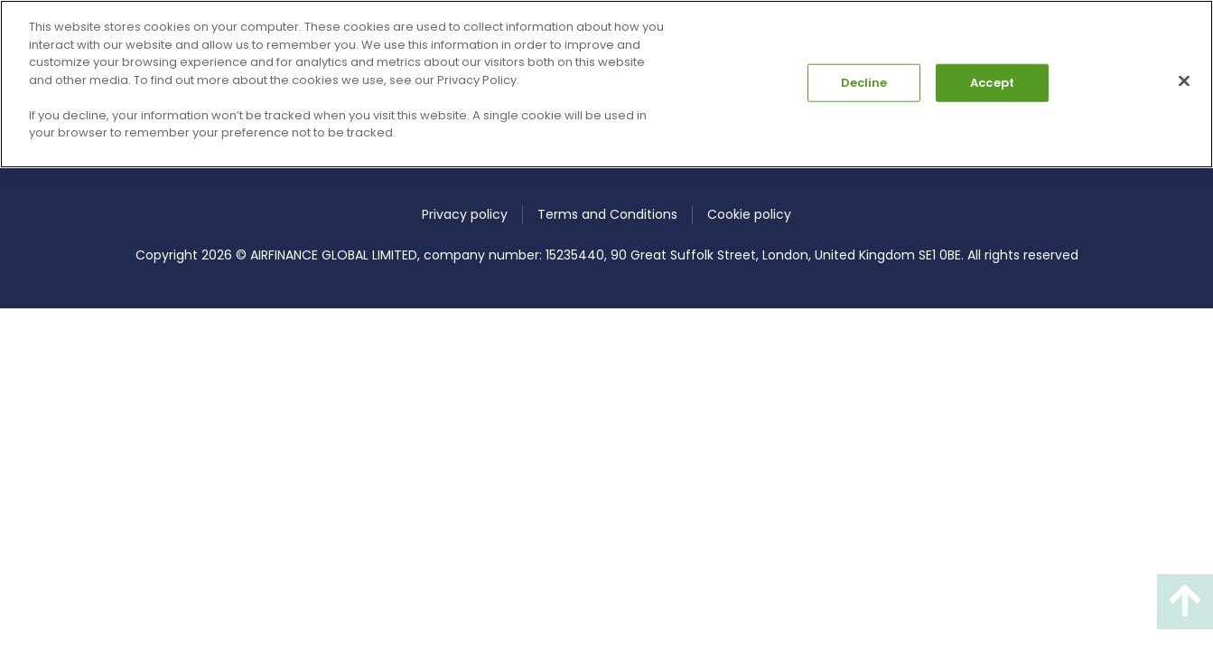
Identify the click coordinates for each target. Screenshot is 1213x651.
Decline (864, 82)
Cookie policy (749, 214)
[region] (606, 84)
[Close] (1184, 81)
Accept (992, 82)
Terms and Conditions (607, 214)
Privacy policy (465, 214)
